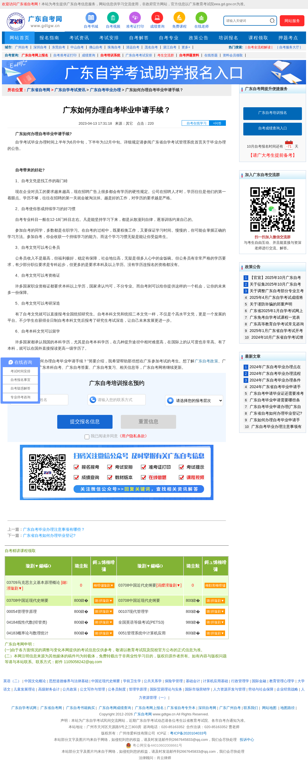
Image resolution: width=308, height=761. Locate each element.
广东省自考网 (38, 90)
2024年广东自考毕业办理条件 (272, 380)
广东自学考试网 (23, 708)
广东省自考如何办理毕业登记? (49, 535)
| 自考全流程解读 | (259, 47)
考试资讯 (79, 37)
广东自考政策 (206, 361)
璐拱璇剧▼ (104, 601)
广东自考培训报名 (272, 113)
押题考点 (288, 37)
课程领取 (258, 37)
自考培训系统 (110, 55)
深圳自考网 (207, 708)
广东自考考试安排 (139, 55)
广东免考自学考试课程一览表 (272, 317)
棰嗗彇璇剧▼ (104, 585)
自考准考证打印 (65, 55)
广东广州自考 (230, 708)
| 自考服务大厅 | (289, 47)
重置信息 (148, 421)
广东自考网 (143, 714)
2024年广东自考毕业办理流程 (272, 373)
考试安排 (109, 37)
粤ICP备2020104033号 (188, 733)
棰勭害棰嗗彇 (215, 585)
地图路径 (288, 708)
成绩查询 (88, 55)
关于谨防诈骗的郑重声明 (268, 304)
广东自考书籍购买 (80, 708)
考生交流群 (165, 55)
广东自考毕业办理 (105, 90)
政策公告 (199, 37)
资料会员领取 (233, 55)
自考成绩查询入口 (272, 128)
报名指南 (49, 37)
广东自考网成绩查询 (115, 708)
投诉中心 (247, 740)
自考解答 (139, 37)
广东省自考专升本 (181, 708)
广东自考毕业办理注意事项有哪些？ (54, 529)
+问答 (217, 123)
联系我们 (251, 708)
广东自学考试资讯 (69, 90)
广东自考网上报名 (35, 55)
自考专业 (169, 37)
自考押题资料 (189, 55)
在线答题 (211, 55)
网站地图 (269, 708)
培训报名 (229, 37)
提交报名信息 (85, 421)
